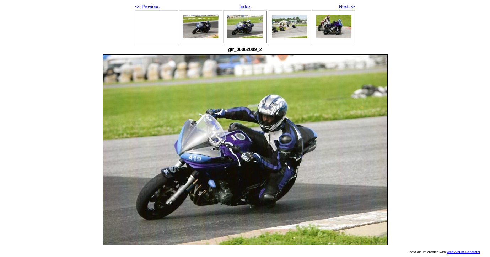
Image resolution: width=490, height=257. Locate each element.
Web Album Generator (463, 252)
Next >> (347, 6)
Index (245, 6)
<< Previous (147, 6)
